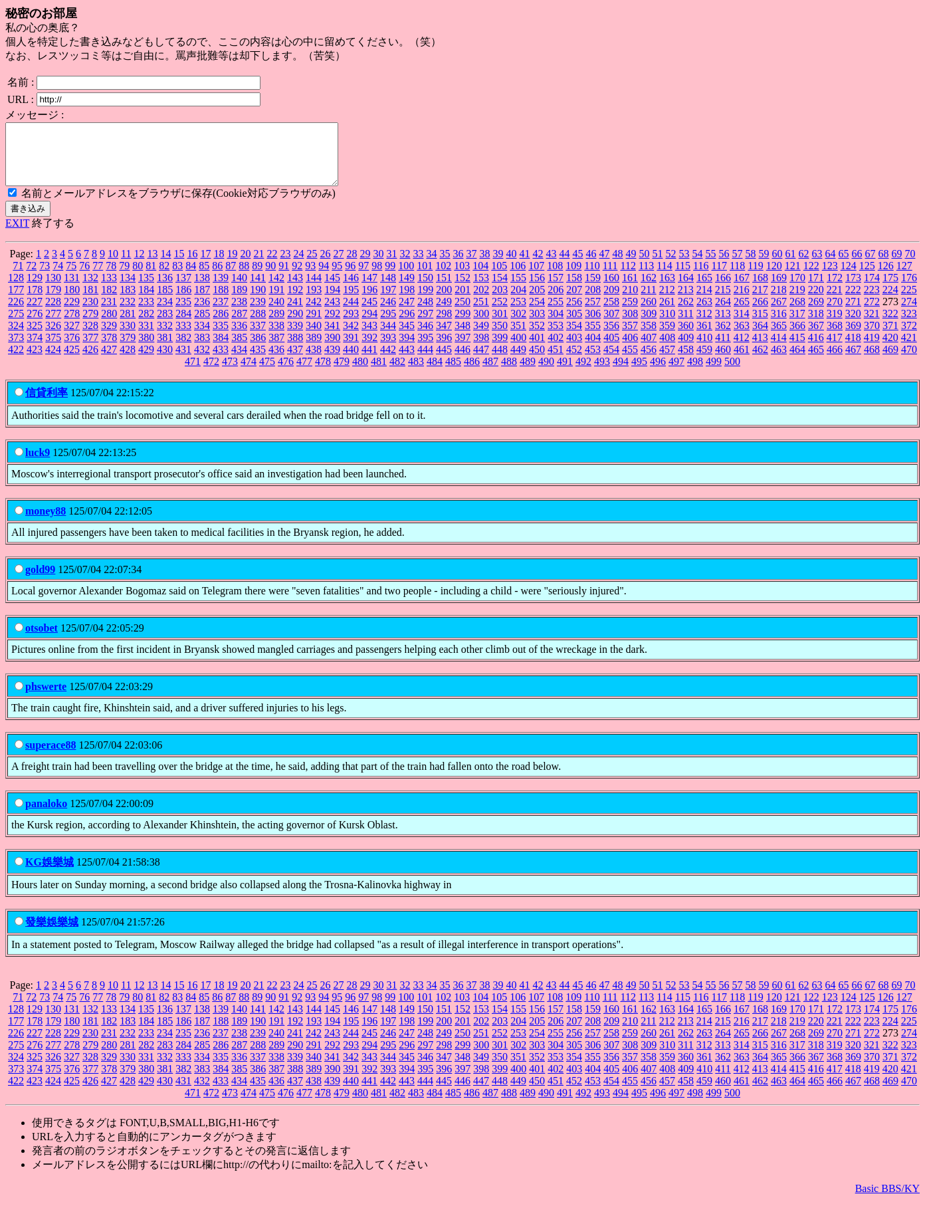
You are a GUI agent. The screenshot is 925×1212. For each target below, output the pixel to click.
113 (646, 277)
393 (388, 349)
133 (109, 289)
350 (500, 337)
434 (239, 361)
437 (295, 361)
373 (16, 349)
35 (444, 265)
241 (295, 313)
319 (835, 325)
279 (90, 325)
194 (332, 301)
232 (128, 313)
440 (351, 361)
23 (285, 265)
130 (53, 289)
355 (593, 337)
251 (481, 313)
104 (480, 277)
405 (611, 349)
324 (16, 337)
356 (611, 337)
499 (714, 373)
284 (183, 325)
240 (276, 313)
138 (202, 289)
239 (258, 313)
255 (556, 313)
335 (221, 337)
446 (462, 361)
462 (760, 361)
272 (872, 313)
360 (686, 337)
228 (53, 313)
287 (239, 325)
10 (113, 265)
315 (760, 325)
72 (31, 277)
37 (471, 265)
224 (890, 301)
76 (84, 277)
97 (363, 277)
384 (221, 349)
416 (816, 349)
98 (376, 277)
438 (314, 361)
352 (537, 337)
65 (843, 265)
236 (202, 313)
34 (431, 265)
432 (202, 361)
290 (295, 325)
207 (574, 301)
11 (126, 265)
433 (221, 361)
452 (574, 361)
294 (369, 325)
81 (151, 277)
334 (202, 337)
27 (338, 265)
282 (146, 325)
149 (407, 289)
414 (779, 349)
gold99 (40, 581)
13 (152, 265)
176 (909, 289)
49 (630, 265)
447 (481, 361)
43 (551, 265)
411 (722, 349)
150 (425, 289)
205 (537, 301)
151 (444, 289)
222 (853, 301)
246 (388, 313)
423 (35, 361)
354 (574, 337)
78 (111, 277)
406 (630, 349)
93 (310, 277)
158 (574, 289)
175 (890, 289)
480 (360, 373)
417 (835, 349)
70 (909, 265)
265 (742, 313)
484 (435, 373)
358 (649, 337)
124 (849, 277)
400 (518, 349)
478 (323, 373)
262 (686, 313)
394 (407, 349)
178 (35, 301)
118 (737, 277)
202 (481, 301)
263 (704, 313)
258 (611, 313)
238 (239, 313)
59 (763, 265)
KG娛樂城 (49, 874)
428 (128, 361)
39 (497, 265)
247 (407, 313)
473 (230, 373)
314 (742, 325)
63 (816, 265)
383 (202, 349)
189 (239, 301)
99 (390, 277)
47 (604, 265)
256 (574, 313)
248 (425, 313)
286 (221, 325)
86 (217, 277)
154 (500, 289)
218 (779, 301)
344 (388, 337)
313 (723, 325)
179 (53, 301)
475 (267, 373)
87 (230, 277)
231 (109, 313)
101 (425, 277)
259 (630, 313)
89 (257, 277)
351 (518, 337)
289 (276, 325)
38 (484, 265)
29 (365, 265)
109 (573, 277)
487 (490, 373)
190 (258, 301)
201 (462, 301)
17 (205, 265)
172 (835, 289)
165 (704, 289)
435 (258, 361)
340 (314, 337)
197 (388, 301)
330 (128, 337)
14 (165, 265)
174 (872, 289)
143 (295, 289)
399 (500, 349)
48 (617, 265)
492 (583, 373)
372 (909, 337)
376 (72, 349)
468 (872, 361)
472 (211, 373)
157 (556, 289)
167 (742, 289)
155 (518, 289)
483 (416, 373)
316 (779, 325)
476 (286, 373)
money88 (45, 523)
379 (128, 349)
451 (556, 361)
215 (723, 301)
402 (556, 349)
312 (704, 325)
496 (658, 373)
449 (518, 361)
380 (146, 349)
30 (378, 265)
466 (835, 361)
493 (602, 373)
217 (760, 301)
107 (536, 277)
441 (369, 361)
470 (909, 361)
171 (816, 289)
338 (276, 337)
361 (704, 337)
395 (425, 349)
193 (314, 301)
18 (218, 265)
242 (314, 313)
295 (388, 325)
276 (35, 325)
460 (723, 361)
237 (221, 313)
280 (109, 325)
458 (686, 361)
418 (853, 349)
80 (137, 277)
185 (165, 301)
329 (109, 337)
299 (462, 325)
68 (883, 265)
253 (518, 313)
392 (369, 349)
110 (591, 277)
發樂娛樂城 (51, 933)
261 (667, 313)
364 (760, 337)
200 (444, 301)
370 (872, 337)
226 (16, 313)
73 (44, 277)
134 (128, 289)
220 (816, 301)
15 (178, 265)
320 (853, 325)
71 (18, 277)
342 (351, 337)
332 (165, 337)
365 (779, 337)
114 (664, 277)
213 (686, 301)
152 (462, 289)
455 (630, 361)
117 (719, 277)
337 (258, 337)
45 (577, 265)
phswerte (45, 698)
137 (183, 289)
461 (742, 361)
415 (797, 349)
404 (593, 349)
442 (388, 361)
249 (444, 313)
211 (648, 301)
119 (755, 277)
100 (406, 277)
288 (258, 325)
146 (351, 289)
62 (803, 265)
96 (350, 277)
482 (397, 373)
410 (704, 349)
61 (790, 265)
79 (124, 277)
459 (704, 361)
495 (639, 373)
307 (611, 325)
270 (835, 313)
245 (369, 313)
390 (332, 349)
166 (723, 289)
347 (444, 337)
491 (565, 373)
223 (872, 301)
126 (886, 277)
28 (351, 265)
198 (407, 301)
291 (314, 325)
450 (537, 361)
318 (816, 325)
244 (351, 313)
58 (750, 265)
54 (697, 265)
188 (221, 301)
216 (742, 301)
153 (481, 289)
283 (165, 325)
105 (499, 277)
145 (332, 289)
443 (407, 361)
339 (295, 337)
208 (593, 301)
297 (425, 325)
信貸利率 (46, 404)
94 (323, 277)
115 (682, 277)
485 (453, 373)
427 (109, 361)
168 (760, 289)
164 (686, 289)
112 (627, 277)
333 (183, 337)
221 (835, 301)
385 (239, 349)
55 (710, 265)
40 (511, 265)
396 (444, 349)
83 (177, 277)
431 (183, 361)
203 (500, 301)
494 (621, 373)
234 (165, 313)
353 (556, 337)
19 (232, 265)
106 (518, 277)
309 (649, 325)
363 (742, 337)
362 (723, 337)
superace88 (50, 757)
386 (258, 349)
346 (425, 337)
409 (686, 349)
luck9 (37, 464)
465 (816, 361)
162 (649, 289)
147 (369, 289)
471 (193, 373)
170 (797, 289)
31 (391, 265)
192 (295, 301)
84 (190, 277)
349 (481, 337)
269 (816, 313)
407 (649, 349)
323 (909, 325)
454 (611, 361)
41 (524, 265)
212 (667, 301)
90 (270, 277)
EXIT (17, 235)
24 (298, 265)
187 (202, 301)
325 (35, 337)
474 (249, 373)
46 (590, 265)
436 (276, 361)
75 (71, 277)
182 (109, 301)
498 (695, 373)
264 (723, 313)
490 (546, 373)
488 (509, 373)
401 (537, 349)
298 (444, 325)
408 (667, 349)
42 (537, 265)
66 (856, 265)
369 (853, 337)
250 (462, 313)
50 (644, 265)
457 (667, 361)
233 (146, 313)
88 (244, 277)
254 (537, 313)
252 (500, 313)
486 (472, 373)
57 (737, 265)
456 (649, 361)
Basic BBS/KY (887, 1200)
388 (295, 349)
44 (564, 265)
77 (97, 277)
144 (314, 289)
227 (35, 313)
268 (797, 313)
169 (779, 289)
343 (369, 337)
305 (574, 325)
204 (518, 301)
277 (53, 325)
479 (342, 373)
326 (53, 337)
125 (867, 277)
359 (667, 337)
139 (221, 289)
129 (35, 289)
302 (518, 325)
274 (909, 313)
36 (458, 265)
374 (35, 349)
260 (649, 313)
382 (183, 349)
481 (379, 373)
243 (332, 313)
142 (276, 289)
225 (909, 301)
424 (53, 361)
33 (418, 265)
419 (872, 349)
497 (676, 373)
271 (853, 313)
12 (139, 265)
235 (183, 313)
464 (797, 361)
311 (685, 325)
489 (528, 373)
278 (72, 325)
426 (90, 361)
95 (337, 277)
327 (72, 337)
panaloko (46, 815)
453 (593, 361)
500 (732, 373)
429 (146, 361)
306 (593, 325)
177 (16, 301)
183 (128, 301)
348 (462, 337)
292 (332, 325)
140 (239, 289)
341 (332, 337)
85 (204, 277)
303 (537, 325)
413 (760, 349)
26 (325, 265)
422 (16, 361)
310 (667, 325)
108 (555, 277)
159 (593, 289)
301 (500, 325)
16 (192, 265)
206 (556, 301)
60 (776, 265)
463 (779, 361)
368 (835, 337)
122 (811, 277)
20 (245, 265)
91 (283, 277)
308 (630, 325)
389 (314, 349)
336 (239, 337)
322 (890, 325)
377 (90, 349)
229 (72, 313)
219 (797, 301)
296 (407, 325)
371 (890, 337)
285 (202, 325)
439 (332, 361)
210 (630, 301)
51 (657, 265)
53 (683, 265)
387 (276, 349)
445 (444, 361)
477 (304, 373)
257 (593, 313)
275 (16, 325)
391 (351, 349)
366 (797, 337)
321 (872, 325)
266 (760, 313)
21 (258, 265)
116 (700, 277)
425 (72, 361)
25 (311, 265)
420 (890, 349)
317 (797, 325)
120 (774, 277)
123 (830, 277)
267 (779, 313)
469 (890, 361)
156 (537, 289)
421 (909, 349)
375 (53, 349)
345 (407, 337)
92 (297, 277)
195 (351, 301)
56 (723, 265)
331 (146, 337)
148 (388, 289)
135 (146, 289)
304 (556, 325)
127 (904, 277)
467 (853, 361)
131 (72, 289)
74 (57, 277)
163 (667, 289)
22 (271, 265)
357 (630, 337)
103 (462, 277)
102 (443, 277)
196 (369, 301)
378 (109, 349)
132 (90, 289)
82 (164, 277)
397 (462, 349)
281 (128, 325)
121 (793, 277)
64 (830, 265)
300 (481, 325)
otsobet (41, 640)
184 (146, 301)
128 (16, 289)
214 (704, 301)
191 (276, 301)
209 (611, 301)
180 (72, 301)
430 (165, 361)
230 (90, 313)
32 (404, 265)
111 (610, 277)
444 (425, 361)
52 (670, 265)
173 (853, 289)
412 (742, 349)
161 (630, 289)
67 (870, 265)
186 (183, 301)
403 (574, 349)
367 (816, 337)
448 (500, 361)
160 (611, 289)
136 (165, 289)
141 (258, 289)
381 (165, 349)
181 (90, 301)
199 (425, 301)
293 (351, 325)
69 (896, 265)
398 (481, 349)
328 (90, 337)
